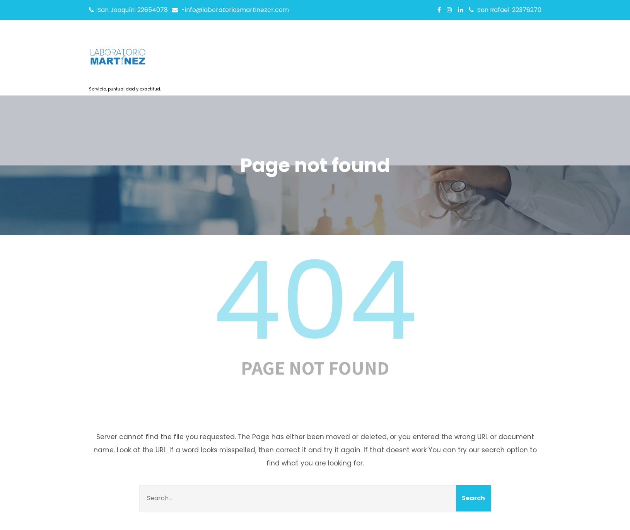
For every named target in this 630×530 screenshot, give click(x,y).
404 (315, 301)
